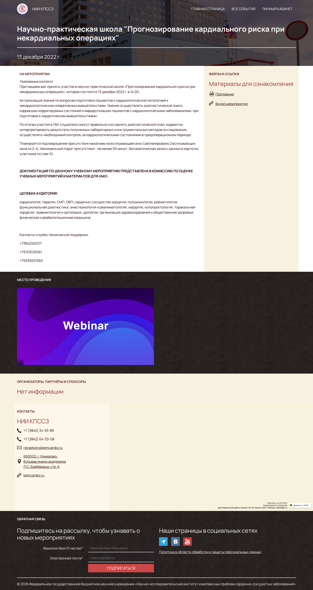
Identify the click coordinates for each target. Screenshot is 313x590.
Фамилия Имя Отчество (62, 548)
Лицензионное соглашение (275, 505)
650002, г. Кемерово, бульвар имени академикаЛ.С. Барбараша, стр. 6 (44, 461)
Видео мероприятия (231, 103)
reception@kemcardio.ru (43, 447)
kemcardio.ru (33, 475)
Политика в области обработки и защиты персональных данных (210, 552)
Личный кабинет (277, 8)
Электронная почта (65, 558)
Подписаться (121, 568)
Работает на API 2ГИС (277, 503)
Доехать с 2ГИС (300, 505)
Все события (243, 8)
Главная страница (208, 8)
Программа (224, 94)
